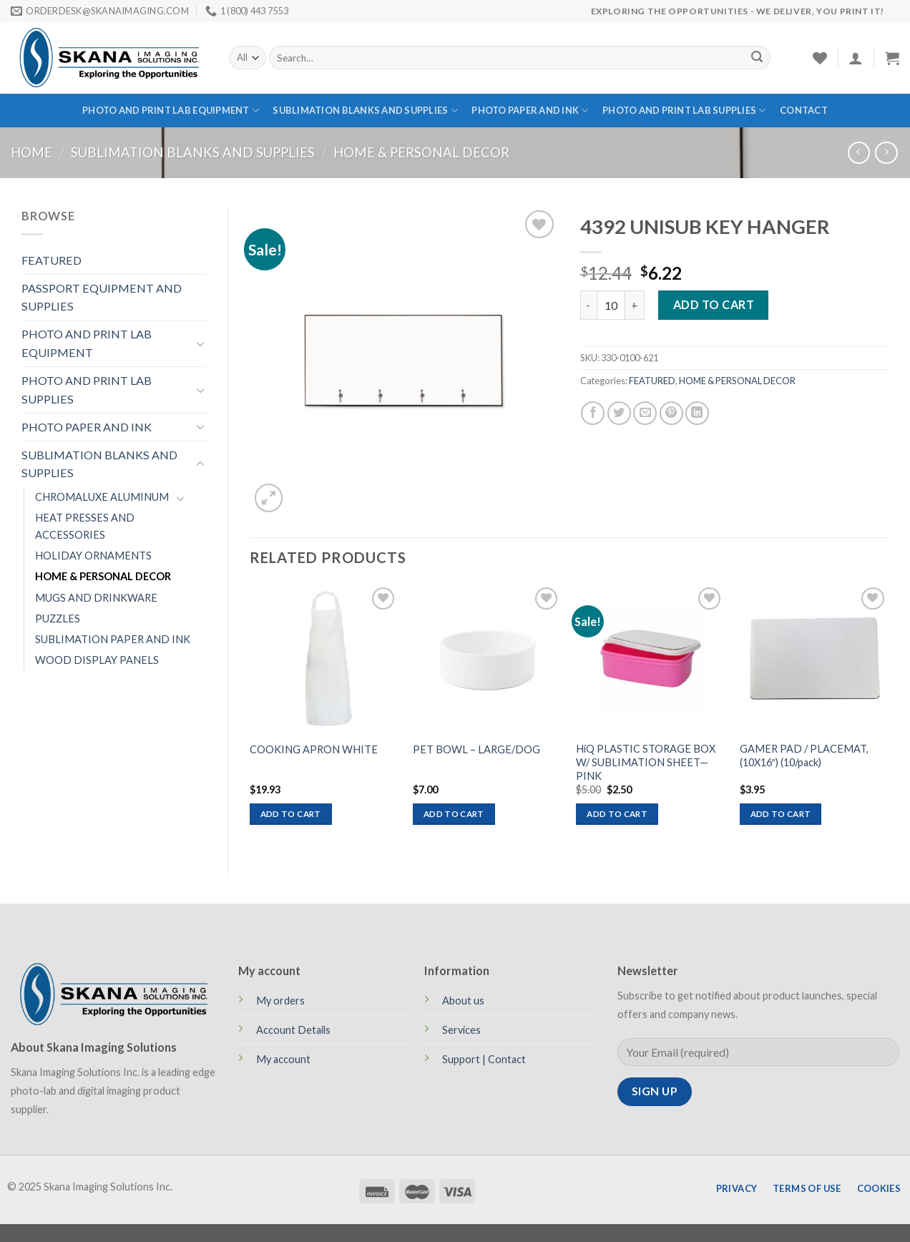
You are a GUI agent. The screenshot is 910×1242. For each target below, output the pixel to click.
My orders (280, 1000)
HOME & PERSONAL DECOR (421, 152)
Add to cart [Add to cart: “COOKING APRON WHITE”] (290, 813)
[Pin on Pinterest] (671, 413)
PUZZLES (57, 618)
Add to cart (713, 304)
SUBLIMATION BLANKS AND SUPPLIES (365, 110)
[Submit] (757, 58)
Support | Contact (484, 1059)
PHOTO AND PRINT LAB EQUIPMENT (170, 110)
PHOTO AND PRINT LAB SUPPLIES (684, 110)
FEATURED (51, 260)
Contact (804, 110)
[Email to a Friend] (645, 413)
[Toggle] (200, 344)
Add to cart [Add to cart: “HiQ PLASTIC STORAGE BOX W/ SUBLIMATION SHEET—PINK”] (617, 813)
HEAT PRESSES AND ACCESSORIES (84, 526)
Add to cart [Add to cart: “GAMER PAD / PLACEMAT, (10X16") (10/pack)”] (780, 813)
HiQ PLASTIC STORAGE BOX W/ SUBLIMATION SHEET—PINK (645, 762)
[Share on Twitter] (619, 413)
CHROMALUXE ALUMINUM (102, 497)
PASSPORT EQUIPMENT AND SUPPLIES (101, 297)
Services (461, 1030)
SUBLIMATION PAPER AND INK (112, 639)
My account (283, 1059)
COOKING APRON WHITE (314, 749)
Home (31, 152)
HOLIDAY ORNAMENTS (93, 555)
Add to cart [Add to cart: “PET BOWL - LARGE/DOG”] (454, 813)
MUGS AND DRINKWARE (96, 598)
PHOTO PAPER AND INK (529, 110)
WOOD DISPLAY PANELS (97, 660)
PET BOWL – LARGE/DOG (476, 749)
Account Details (293, 1030)
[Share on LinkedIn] (697, 413)
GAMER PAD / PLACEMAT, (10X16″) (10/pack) (804, 755)
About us (463, 1000)
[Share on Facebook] (593, 413)
